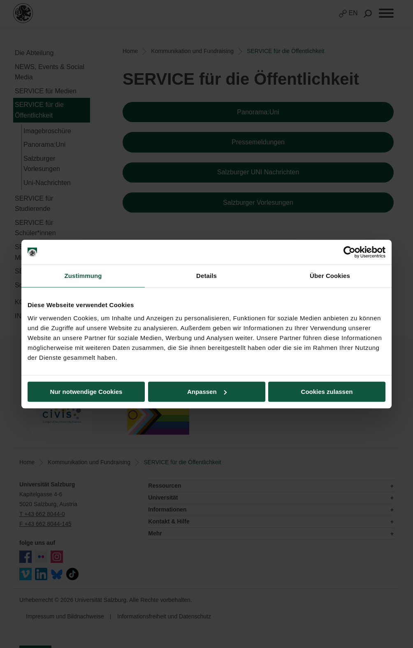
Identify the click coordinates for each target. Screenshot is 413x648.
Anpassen (207, 391)
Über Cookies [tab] (330, 275)
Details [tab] (206, 275)
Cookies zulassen (327, 391)
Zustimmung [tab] (83, 275)
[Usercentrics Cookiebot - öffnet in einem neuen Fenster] (349, 252)
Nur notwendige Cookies (86, 391)
